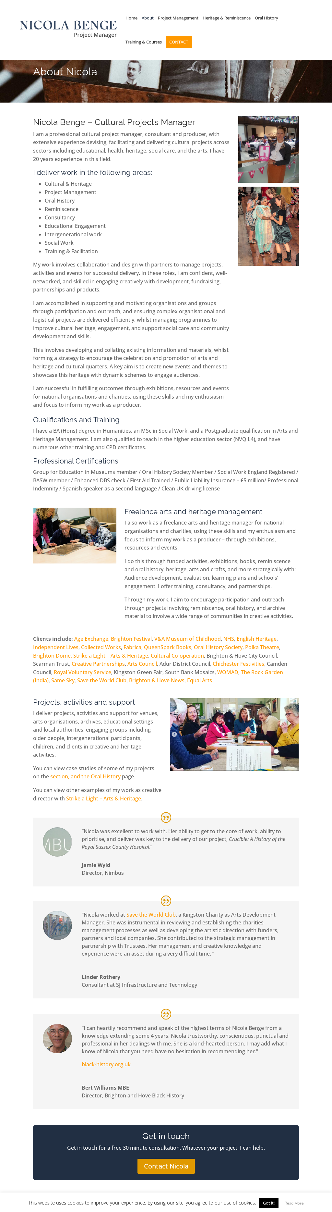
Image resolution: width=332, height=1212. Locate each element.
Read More (294, 1203)
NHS (228, 638)
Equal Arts (199, 680)
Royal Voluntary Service (82, 672)
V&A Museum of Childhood (187, 638)
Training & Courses (143, 42)
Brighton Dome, (52, 655)
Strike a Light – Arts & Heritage (110, 655)
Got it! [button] (269, 1203)
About (148, 18)
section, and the (70, 776)
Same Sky (63, 680)
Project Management (178, 18)
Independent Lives (55, 647)
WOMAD (227, 672)
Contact (178, 42)
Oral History (266, 18)
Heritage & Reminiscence (227, 18)
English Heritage (257, 638)
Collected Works (101, 647)
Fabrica (132, 647)
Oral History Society (218, 647)
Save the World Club (101, 680)
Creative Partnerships (98, 663)
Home (131, 18)
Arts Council (142, 663)
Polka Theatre (262, 647)
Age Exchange (91, 638)
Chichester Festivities (238, 663)
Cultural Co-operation (177, 655)
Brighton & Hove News (156, 680)
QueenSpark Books (167, 647)
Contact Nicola (166, 1166)
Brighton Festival (131, 638)
